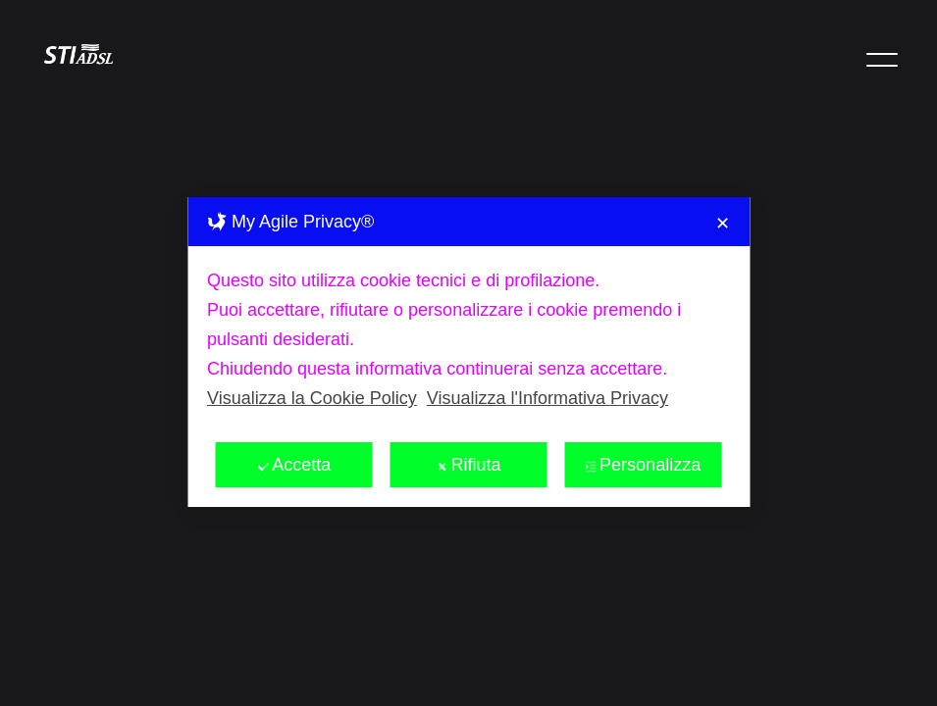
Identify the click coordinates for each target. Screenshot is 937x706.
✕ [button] (722, 187)
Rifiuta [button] (468, 428)
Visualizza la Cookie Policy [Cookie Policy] (312, 362)
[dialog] (468, 316)
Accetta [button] (294, 428)
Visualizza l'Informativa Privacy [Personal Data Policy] (547, 362)
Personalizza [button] (643, 428)
